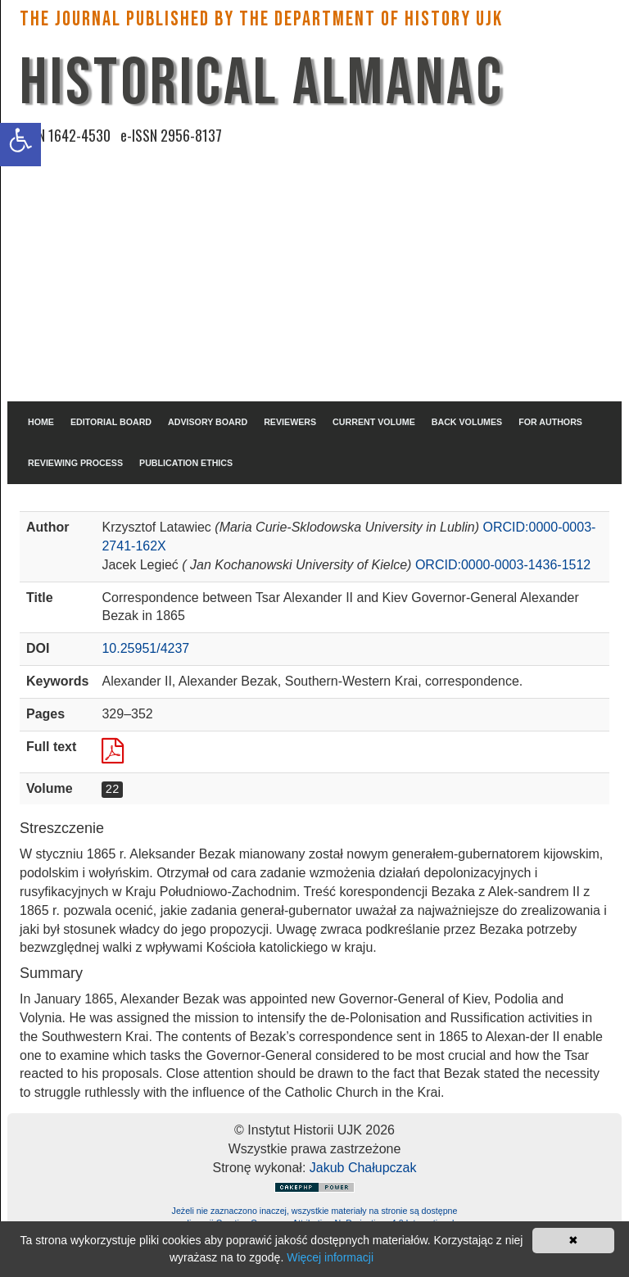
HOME (41, 422)
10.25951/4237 (145, 648)
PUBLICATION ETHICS (186, 463)
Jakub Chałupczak (363, 1168)
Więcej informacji (330, 1257)
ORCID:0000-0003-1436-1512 (503, 565)
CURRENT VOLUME (374, 422)
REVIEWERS (290, 422)
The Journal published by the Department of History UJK (261, 19)
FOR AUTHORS (550, 422)
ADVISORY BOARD (207, 422)
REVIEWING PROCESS (75, 463)
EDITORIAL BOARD (111, 422)
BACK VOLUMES (467, 422)
